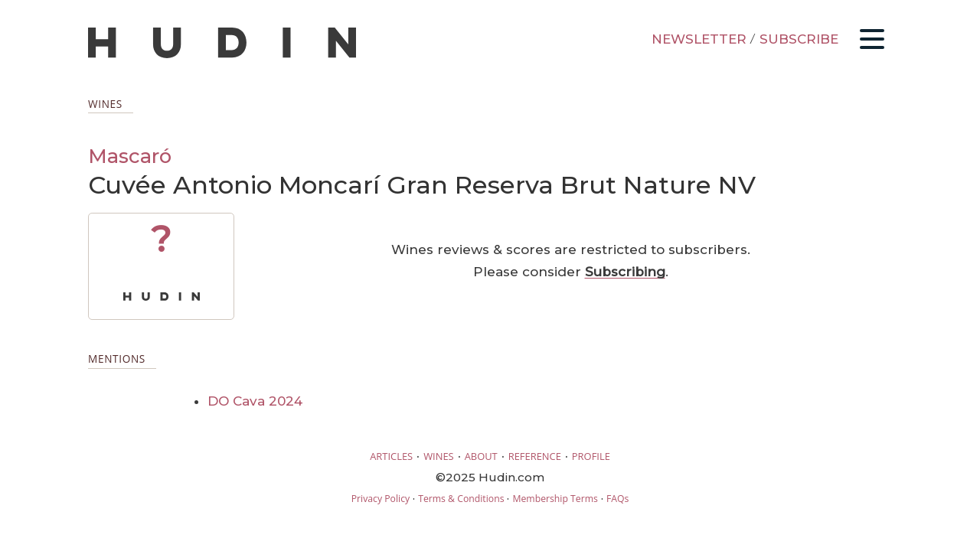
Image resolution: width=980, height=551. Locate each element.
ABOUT (481, 456)
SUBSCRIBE (799, 39)
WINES (438, 456)
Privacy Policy (380, 498)
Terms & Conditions (461, 498)
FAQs (617, 498)
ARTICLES (391, 456)
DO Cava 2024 (254, 401)
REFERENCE (534, 456)
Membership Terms (554, 498)
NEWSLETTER (699, 39)
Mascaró (130, 156)
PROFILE (591, 456)
